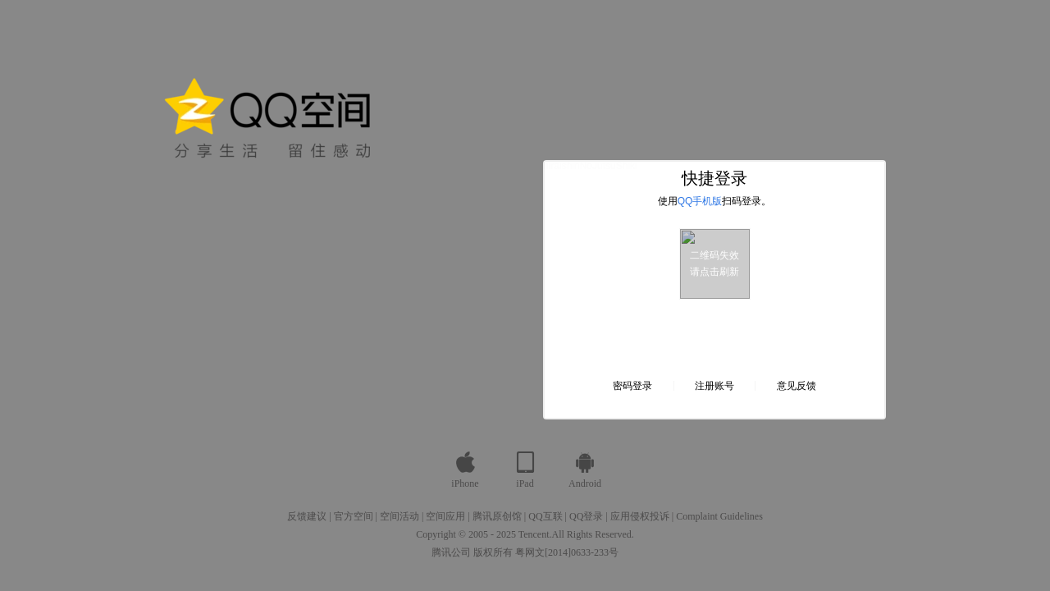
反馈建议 (306, 516)
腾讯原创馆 (497, 516)
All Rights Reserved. (593, 534)
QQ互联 (545, 516)
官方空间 (353, 516)
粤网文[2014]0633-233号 (567, 552)
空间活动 (399, 516)
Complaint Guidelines (719, 516)
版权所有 (493, 552)
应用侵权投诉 (639, 516)
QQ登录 (586, 516)
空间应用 (445, 516)
